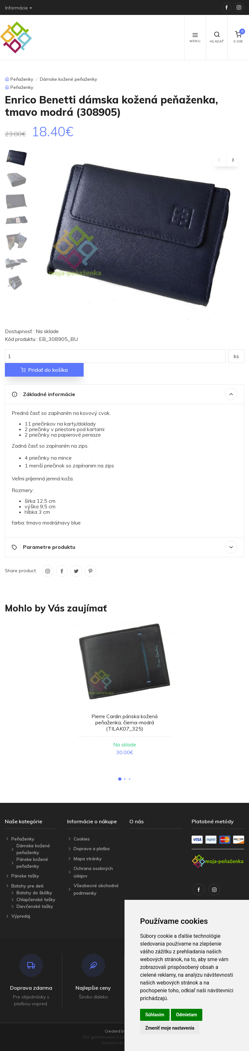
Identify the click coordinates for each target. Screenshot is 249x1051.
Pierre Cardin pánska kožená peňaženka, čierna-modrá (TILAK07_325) (124, 722)
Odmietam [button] (186, 1014)
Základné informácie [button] (124, 394)
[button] (119, 778)
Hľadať (217, 37)
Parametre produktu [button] (124, 547)
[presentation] (219, 159)
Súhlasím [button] (154, 1014)
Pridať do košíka (44, 370)
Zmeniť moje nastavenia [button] (169, 1028)
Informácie (16, 8)
